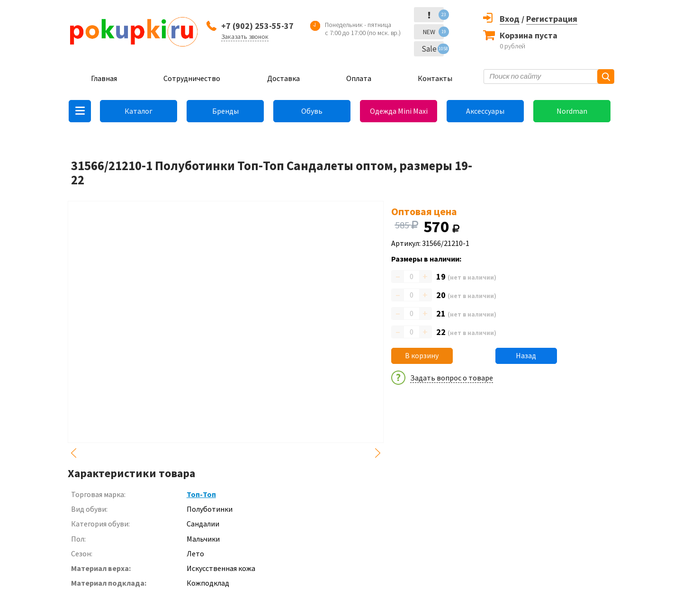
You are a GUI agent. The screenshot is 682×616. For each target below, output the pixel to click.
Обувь (312, 111)
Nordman (571, 111)
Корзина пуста (528, 35)
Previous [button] (73, 453)
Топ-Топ (201, 494)
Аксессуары (485, 111)
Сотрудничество (191, 78)
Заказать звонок (245, 36)
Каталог (139, 111)
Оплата (358, 78)
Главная (104, 78)
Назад (526, 355)
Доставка (283, 78)
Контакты (435, 78)
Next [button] (378, 453)
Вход (510, 18)
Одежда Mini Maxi (399, 111)
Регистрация (551, 18)
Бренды (225, 111)
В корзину (422, 355)
